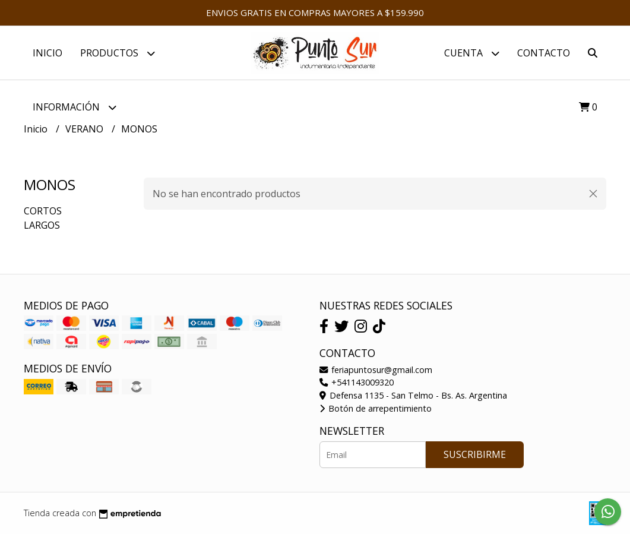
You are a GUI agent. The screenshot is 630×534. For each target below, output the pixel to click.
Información (74, 107)
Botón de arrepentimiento (375, 408)
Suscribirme (475, 454)
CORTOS (43, 210)
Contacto (543, 52)
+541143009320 (356, 382)
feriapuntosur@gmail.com (375, 369)
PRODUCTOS (117, 53)
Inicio (47, 52)
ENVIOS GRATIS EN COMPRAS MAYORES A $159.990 (315, 12)
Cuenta (471, 53)
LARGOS (42, 225)
